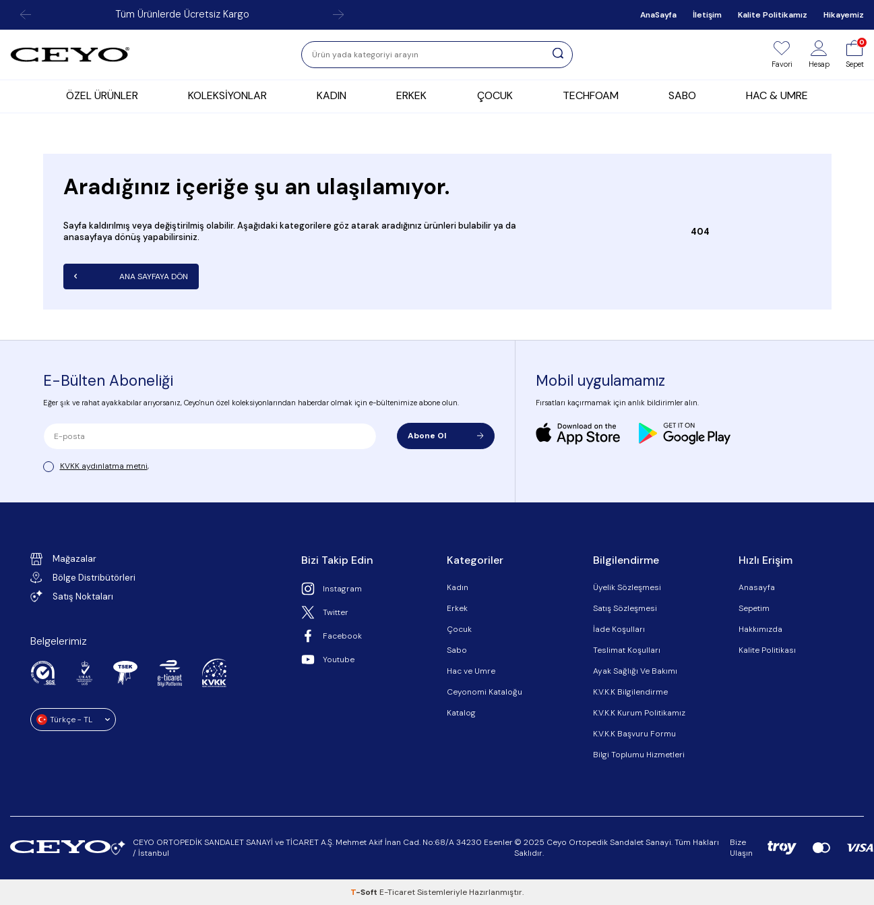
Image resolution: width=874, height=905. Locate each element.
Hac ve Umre (471, 671)
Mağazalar (63, 559)
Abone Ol (446, 435)
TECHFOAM (591, 95)
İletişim (707, 14)
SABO (682, 95)
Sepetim (754, 608)
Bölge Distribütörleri (82, 577)
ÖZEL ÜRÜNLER (102, 95)
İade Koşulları (619, 629)
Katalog (461, 712)
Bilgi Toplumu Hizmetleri (639, 754)
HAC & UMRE (777, 95)
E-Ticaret (397, 892)
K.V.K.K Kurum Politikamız (639, 712)
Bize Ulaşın (741, 847)
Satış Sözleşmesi (625, 608)
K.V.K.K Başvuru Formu (634, 733)
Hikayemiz (843, 14)
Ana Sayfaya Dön (131, 276)
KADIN (331, 95)
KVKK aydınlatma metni (104, 466)
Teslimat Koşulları (626, 650)
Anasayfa (757, 587)
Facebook (331, 636)
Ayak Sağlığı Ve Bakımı (635, 671)
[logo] (70, 54)
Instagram (331, 588)
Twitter (324, 612)
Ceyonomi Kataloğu (484, 692)
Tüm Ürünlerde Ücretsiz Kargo (182, 14)
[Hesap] (819, 54)
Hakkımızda (760, 629)
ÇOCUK (495, 95)
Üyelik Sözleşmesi (627, 587)
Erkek (457, 608)
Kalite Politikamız (772, 14)
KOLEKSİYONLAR (227, 95)
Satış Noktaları (71, 596)
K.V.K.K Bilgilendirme (630, 692)
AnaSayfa (658, 14)
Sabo (457, 650)
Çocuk (459, 629)
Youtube (327, 659)
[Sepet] (855, 54)
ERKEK (411, 95)
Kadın (457, 587)
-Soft (364, 892)
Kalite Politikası (767, 650)
